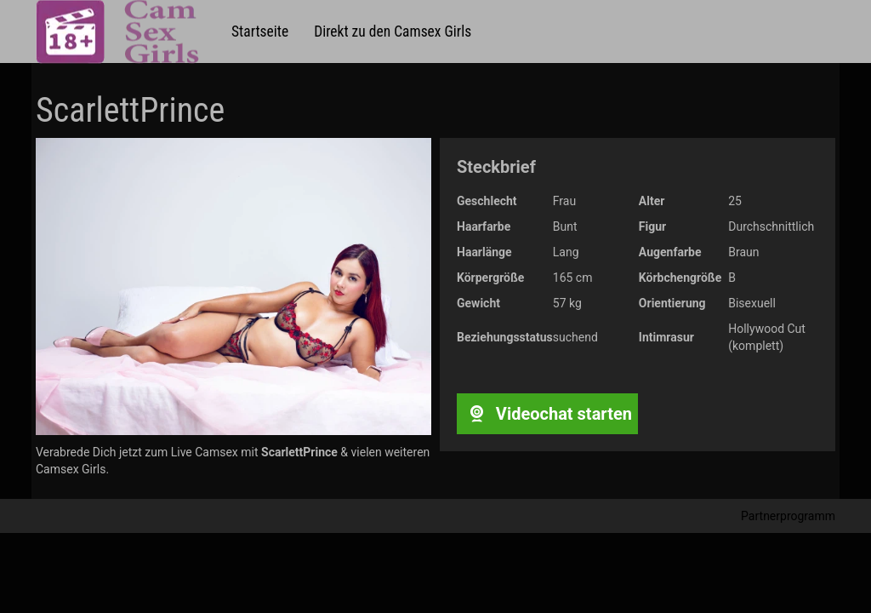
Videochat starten (547, 414)
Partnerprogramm (788, 516)
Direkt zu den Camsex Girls (392, 31)
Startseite (259, 31)
